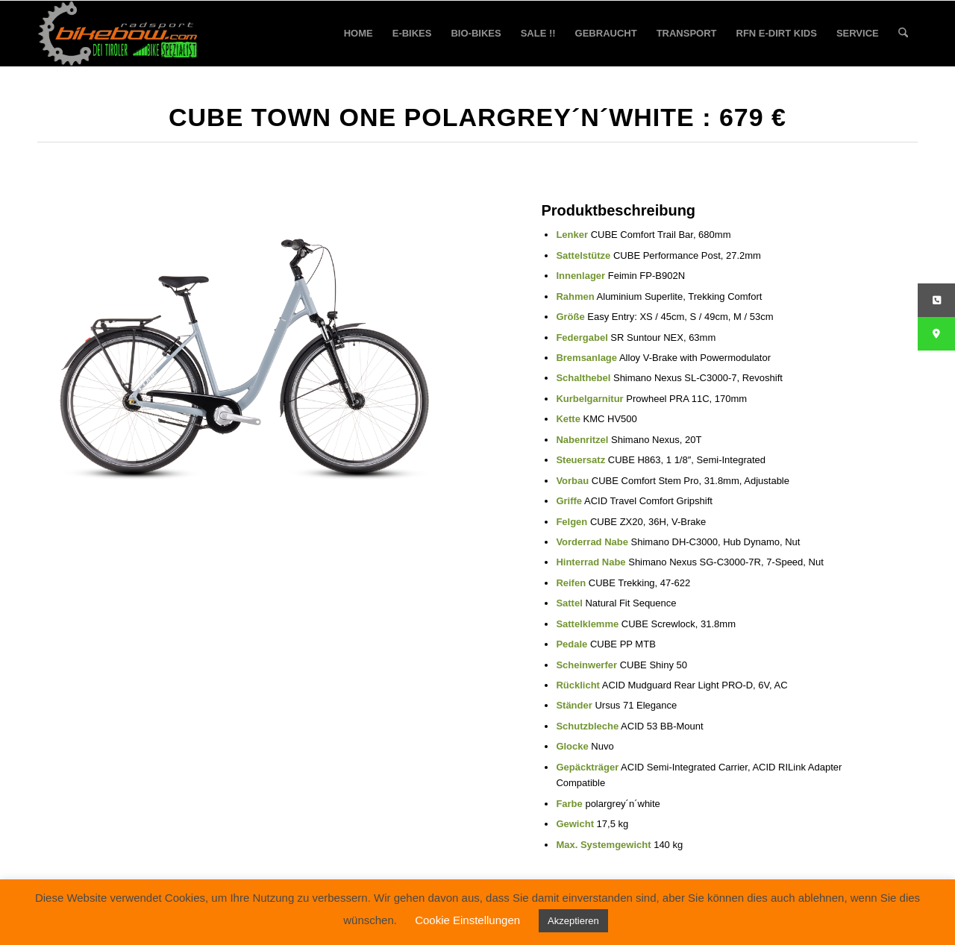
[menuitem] (358, 33)
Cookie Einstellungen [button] (467, 920)
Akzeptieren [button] (573, 920)
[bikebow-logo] (117, 33)
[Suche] (903, 33)
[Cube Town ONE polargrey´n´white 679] (244, 341)
